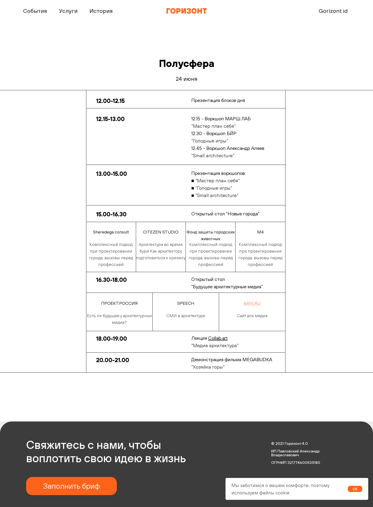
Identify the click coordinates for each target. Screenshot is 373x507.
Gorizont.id (333, 10)
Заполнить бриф (71, 486)
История (101, 10)
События (35, 10)
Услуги (68, 10)
